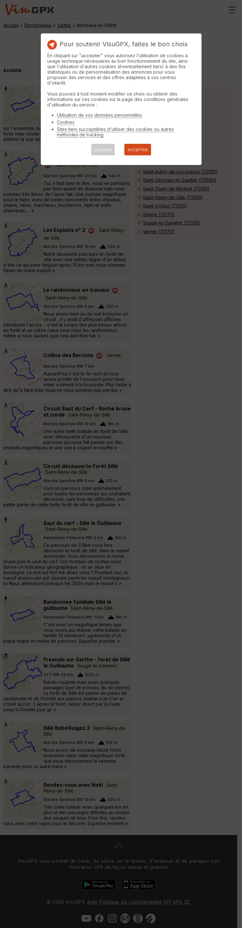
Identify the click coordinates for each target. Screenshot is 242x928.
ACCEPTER (138, 150)
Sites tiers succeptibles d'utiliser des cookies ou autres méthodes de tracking (115, 131)
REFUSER (103, 150)
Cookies (66, 122)
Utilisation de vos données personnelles (99, 115)
